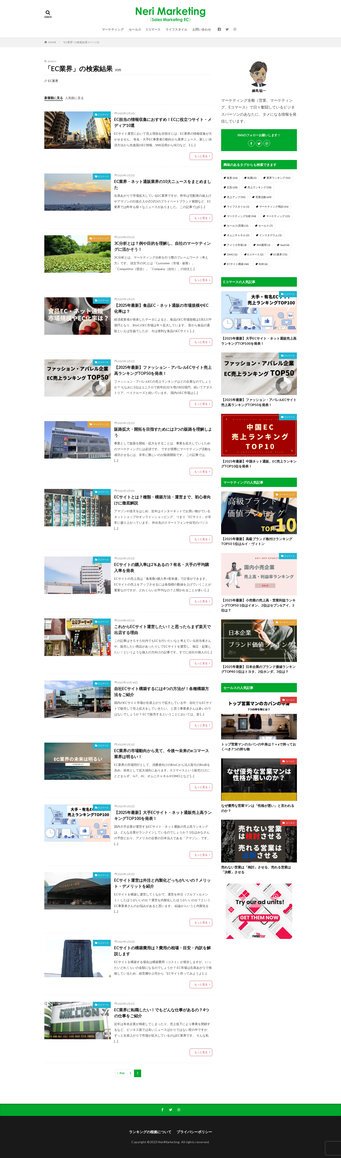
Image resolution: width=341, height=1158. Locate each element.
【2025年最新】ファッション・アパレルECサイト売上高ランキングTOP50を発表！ (163, 370)
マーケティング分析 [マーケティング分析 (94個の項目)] (241, 216)
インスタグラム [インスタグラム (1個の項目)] (270, 235)
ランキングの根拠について (150, 1132)
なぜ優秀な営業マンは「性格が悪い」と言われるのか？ (257, 808)
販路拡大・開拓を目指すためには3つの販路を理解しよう (163, 432)
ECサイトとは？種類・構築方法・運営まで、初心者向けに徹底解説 (162, 499)
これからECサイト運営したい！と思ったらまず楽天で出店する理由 (162, 629)
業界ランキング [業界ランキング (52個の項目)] (278, 177)
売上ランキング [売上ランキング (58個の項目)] (259, 187)
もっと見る (201, 156)
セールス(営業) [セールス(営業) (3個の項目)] (237, 225)
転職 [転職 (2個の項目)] (252, 177)
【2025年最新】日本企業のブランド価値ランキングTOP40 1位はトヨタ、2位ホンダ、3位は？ (258, 669)
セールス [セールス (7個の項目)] (265, 225)
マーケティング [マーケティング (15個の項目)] (278, 216)
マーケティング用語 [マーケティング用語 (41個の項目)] (273, 206)
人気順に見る (74, 98)
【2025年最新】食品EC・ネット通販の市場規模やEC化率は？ (161, 308)
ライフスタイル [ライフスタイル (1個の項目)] (238, 206)
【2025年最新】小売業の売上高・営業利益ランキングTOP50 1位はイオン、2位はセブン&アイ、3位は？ (258, 605)
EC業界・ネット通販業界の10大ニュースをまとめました (162, 184)
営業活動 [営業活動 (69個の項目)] (263, 197)
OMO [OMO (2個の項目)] (232, 254)
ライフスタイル (176, 29)
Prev (122, 1073)
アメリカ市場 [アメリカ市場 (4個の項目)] (237, 245)
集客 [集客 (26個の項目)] (232, 177)
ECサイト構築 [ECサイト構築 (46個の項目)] (238, 264)
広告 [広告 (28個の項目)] (232, 187)
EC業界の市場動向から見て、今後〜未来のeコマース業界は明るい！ (161, 753)
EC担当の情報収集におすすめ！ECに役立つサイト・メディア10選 (163, 122)
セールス (135, 29)
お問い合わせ (201, 29)
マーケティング (113, 29)
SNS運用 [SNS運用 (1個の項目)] (263, 245)
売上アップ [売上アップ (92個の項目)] (236, 197)
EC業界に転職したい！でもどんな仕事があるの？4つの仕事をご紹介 (161, 1012)
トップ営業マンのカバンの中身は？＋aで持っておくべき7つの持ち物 (258, 746)
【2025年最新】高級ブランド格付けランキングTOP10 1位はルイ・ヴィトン (256, 541)
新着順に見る (53, 98)
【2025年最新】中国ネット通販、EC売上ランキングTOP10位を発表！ (258, 463)
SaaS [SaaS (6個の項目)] (284, 245)
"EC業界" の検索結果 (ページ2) (81, 42)
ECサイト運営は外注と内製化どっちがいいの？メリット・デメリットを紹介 (162, 883)
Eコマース (153, 29)
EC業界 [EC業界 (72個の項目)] (280, 254)
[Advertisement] (259, 1014)
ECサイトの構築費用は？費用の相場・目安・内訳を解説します (162, 950)
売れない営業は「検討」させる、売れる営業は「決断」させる (256, 869)
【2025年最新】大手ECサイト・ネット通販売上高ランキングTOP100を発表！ (163, 815)
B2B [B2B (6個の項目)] (263, 264)
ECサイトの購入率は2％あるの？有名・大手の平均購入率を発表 (161, 567)
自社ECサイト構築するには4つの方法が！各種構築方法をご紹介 (161, 691)
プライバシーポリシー (194, 1132)
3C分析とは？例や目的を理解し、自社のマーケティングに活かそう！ (162, 246)
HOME (52, 42)
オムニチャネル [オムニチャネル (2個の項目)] (238, 235)
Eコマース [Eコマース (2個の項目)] (255, 254)
